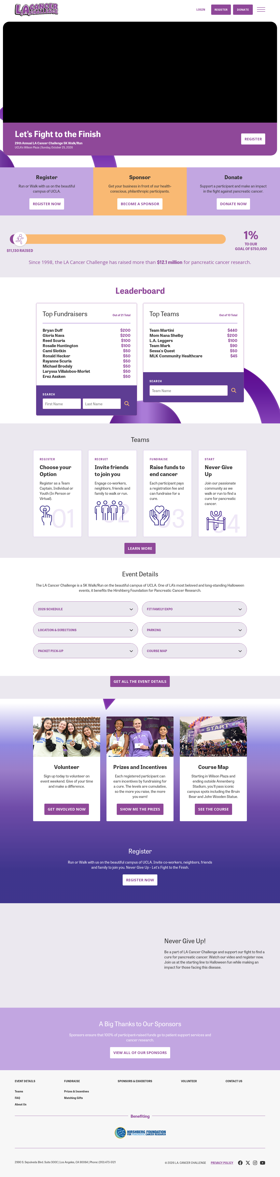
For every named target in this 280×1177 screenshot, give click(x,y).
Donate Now (233, 203)
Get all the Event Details (140, 681)
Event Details (25, 1081)
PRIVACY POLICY (222, 1163)
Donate (243, 9)
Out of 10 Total (228, 315)
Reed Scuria (54, 340)
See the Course (213, 809)
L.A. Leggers (161, 340)
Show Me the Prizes (140, 809)
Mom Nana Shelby (166, 335)
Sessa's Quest (162, 350)
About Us (20, 1104)
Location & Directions (85, 629)
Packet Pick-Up (85, 650)
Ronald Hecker (56, 355)
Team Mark (159, 345)
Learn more (140, 548)
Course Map (194, 650)
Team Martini (161, 330)
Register (221, 9)
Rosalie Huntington (60, 345)
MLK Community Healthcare (175, 355)
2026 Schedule (85, 608)
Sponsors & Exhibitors (135, 1081)
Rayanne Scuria (57, 361)
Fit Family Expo (194, 608)
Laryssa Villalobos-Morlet (66, 371)
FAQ (17, 1098)
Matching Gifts (73, 1098)
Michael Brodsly (57, 366)
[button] (261, 9)
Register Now (47, 203)
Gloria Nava (53, 335)
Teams (19, 1091)
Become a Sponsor (140, 203)
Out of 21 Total (122, 315)
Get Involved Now (67, 809)
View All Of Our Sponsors (140, 1052)
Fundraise (72, 1081)
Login (200, 9)
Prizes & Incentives (76, 1091)
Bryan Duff (53, 330)
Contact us (234, 1081)
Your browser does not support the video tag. (140, 72)
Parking (194, 629)
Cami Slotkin (54, 350)
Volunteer (189, 1081)
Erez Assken (54, 376)
